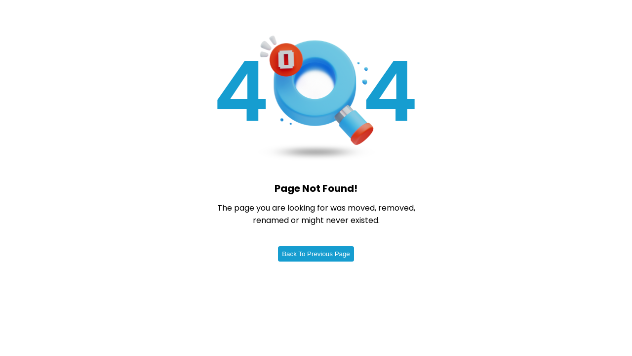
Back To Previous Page (316, 254)
